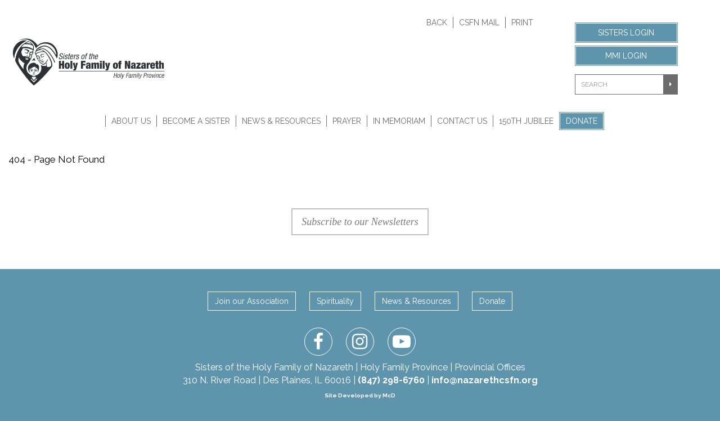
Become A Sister (196, 121)
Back (436, 22)
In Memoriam (399, 121)
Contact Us (462, 121)
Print (522, 22)
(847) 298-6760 (391, 380)
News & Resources (281, 121)
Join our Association (252, 301)
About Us (131, 121)
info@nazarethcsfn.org (484, 380)
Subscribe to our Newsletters (360, 221)
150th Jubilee (526, 121)
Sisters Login (626, 32)
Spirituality (335, 301)
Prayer (346, 121)
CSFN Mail (479, 22)
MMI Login (626, 55)
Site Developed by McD (360, 395)
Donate (581, 121)
